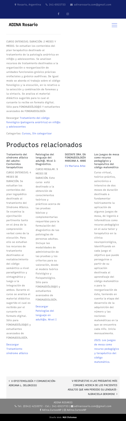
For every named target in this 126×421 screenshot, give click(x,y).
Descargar (12, 344)
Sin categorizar (42, 133)
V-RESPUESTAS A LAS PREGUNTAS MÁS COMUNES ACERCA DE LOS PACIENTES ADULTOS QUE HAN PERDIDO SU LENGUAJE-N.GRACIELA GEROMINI (92, 387)
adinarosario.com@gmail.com (92, 4)
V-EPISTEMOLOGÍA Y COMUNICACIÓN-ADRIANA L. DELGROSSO (32, 383)
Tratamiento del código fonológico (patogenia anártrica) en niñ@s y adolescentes (33, 122)
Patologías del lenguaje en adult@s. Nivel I (46, 315)
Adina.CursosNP (52, 409)
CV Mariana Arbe (75, 165)
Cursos (26, 133)
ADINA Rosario (23, 24)
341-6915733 (57, 4)
